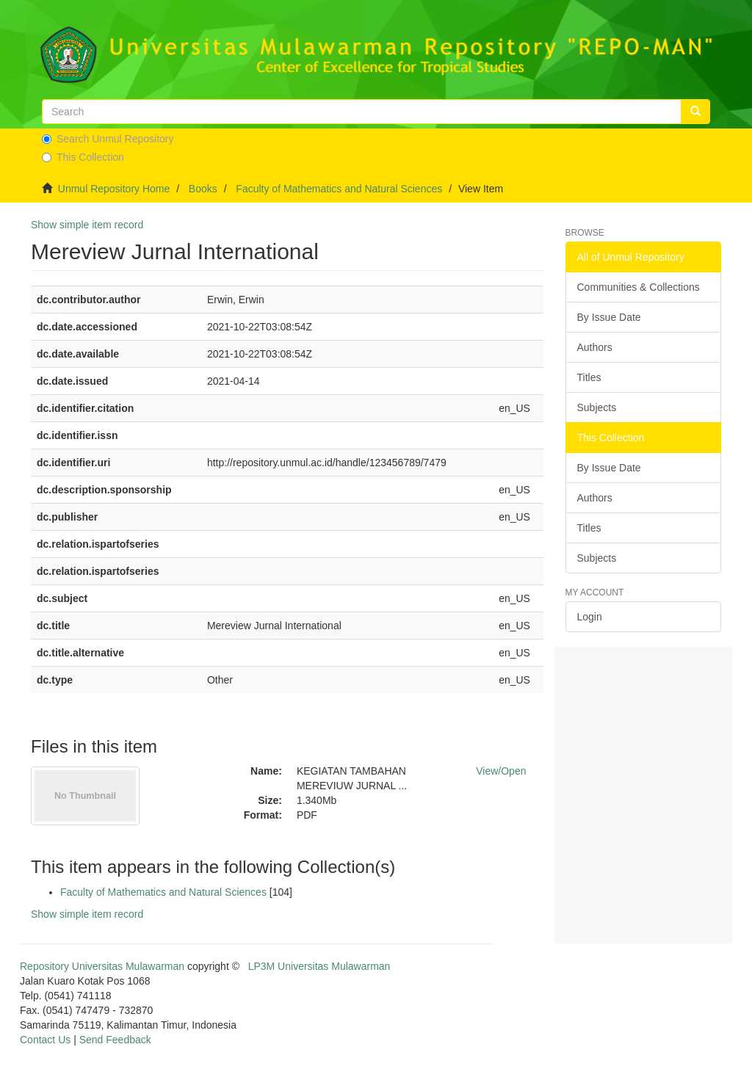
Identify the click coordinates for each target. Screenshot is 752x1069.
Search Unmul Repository (108, 139)
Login (589, 617)
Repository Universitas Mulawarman (102, 966)
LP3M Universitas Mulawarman (319, 966)
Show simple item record (87, 225)
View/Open (501, 771)
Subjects (597, 407)
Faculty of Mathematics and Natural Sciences (339, 189)
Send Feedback (115, 1040)
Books (203, 189)
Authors (594, 347)
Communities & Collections (638, 287)
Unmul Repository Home (114, 189)
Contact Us (45, 1040)
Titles (589, 377)
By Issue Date (609, 317)
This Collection (83, 157)
